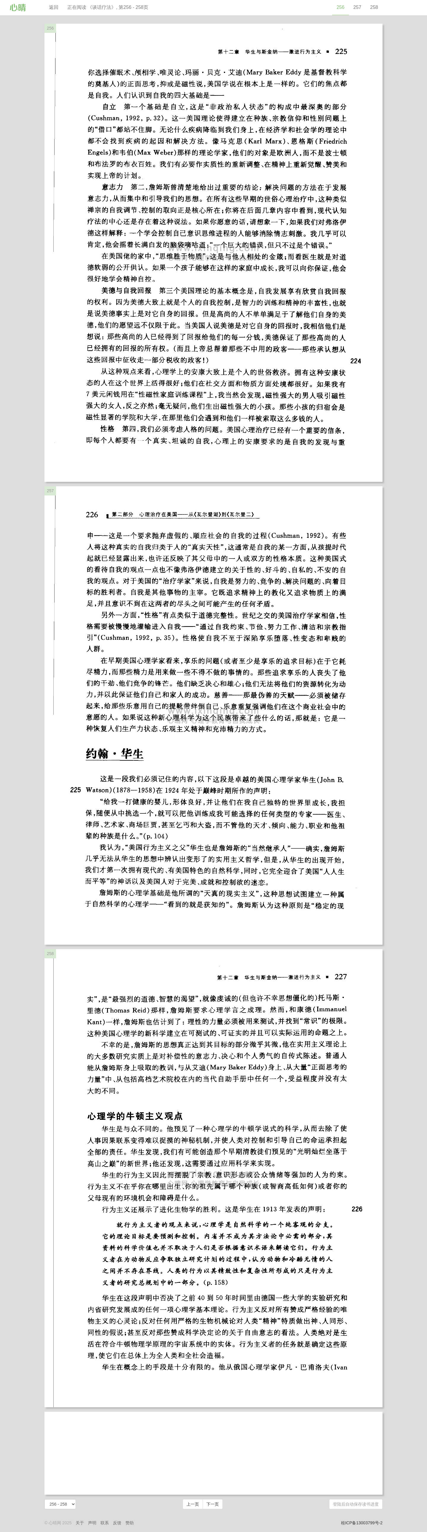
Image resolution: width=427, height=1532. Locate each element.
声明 (92, 1522)
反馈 (117, 1522)
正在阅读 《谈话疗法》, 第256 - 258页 (107, 7)
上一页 (193, 1504)
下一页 (212, 1504)
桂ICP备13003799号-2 (362, 1522)
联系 (105, 1522)
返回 (53, 7)
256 (341, 7)
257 (357, 7)
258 (374, 7)
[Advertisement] (213, 1453)
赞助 (129, 1522)
